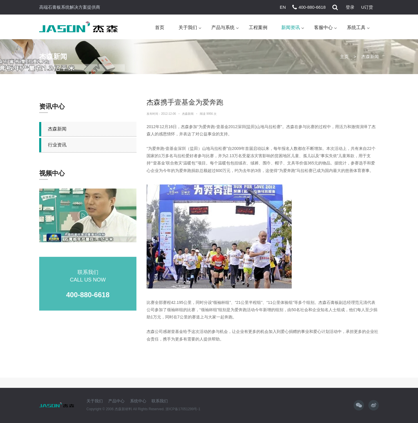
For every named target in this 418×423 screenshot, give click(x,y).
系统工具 (356, 27)
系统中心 (138, 401)
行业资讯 (57, 144)
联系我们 (160, 401)
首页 (159, 27)
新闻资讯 (290, 27)
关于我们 (188, 27)
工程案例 (258, 27)
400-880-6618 (311, 7)
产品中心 (116, 401)
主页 (344, 56)
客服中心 (323, 27)
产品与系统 (223, 27)
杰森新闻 (57, 128)
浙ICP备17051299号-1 (182, 409)
